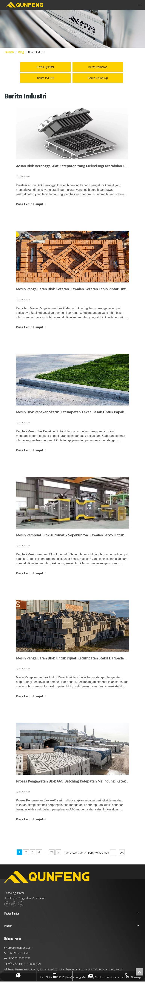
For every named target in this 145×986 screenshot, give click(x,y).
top (139, 971)
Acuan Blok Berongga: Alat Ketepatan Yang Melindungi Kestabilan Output (76, 167)
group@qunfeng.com (20, 964)
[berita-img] (72, 29)
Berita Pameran (97, 67)
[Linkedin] (13, 920)
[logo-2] (65, 893)
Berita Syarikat (45, 67)
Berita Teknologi (98, 78)
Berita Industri (45, 78)
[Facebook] (7, 920)
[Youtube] (20, 920)
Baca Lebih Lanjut (32, 206)
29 (51, 869)
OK (122, 869)
